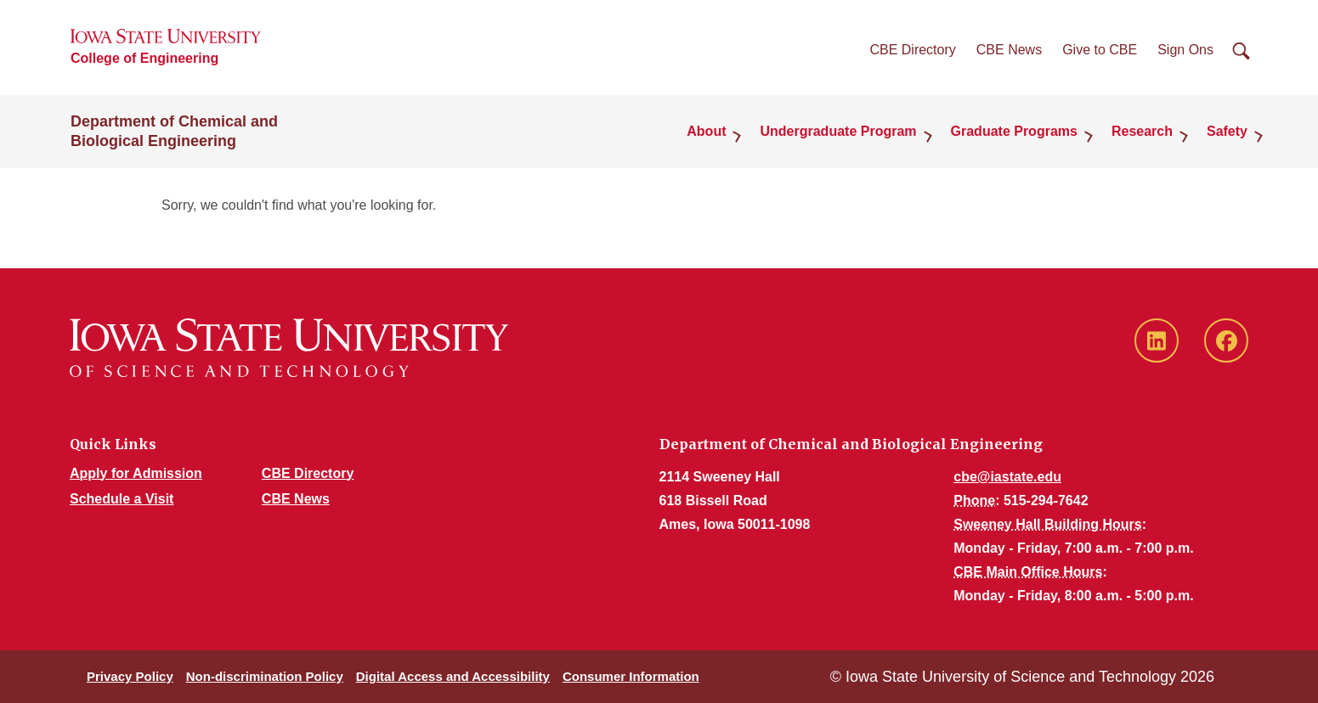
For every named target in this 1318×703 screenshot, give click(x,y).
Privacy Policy (130, 676)
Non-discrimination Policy (264, 676)
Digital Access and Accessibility (453, 676)
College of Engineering (144, 58)
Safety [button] (1227, 131)
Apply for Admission (136, 473)
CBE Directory (912, 49)
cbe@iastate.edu (1007, 477)
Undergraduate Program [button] (838, 131)
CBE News (1009, 49)
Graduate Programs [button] (1014, 131)
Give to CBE (1099, 49)
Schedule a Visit (121, 499)
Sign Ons (1185, 49)
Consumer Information (631, 676)
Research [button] (1142, 131)
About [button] (706, 131)
